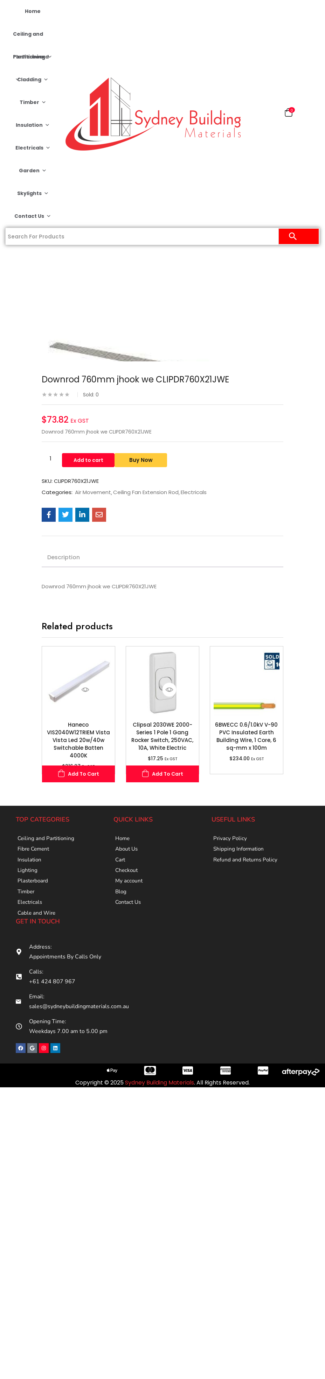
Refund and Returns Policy (246, 866)
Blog (121, 906)
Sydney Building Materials (159, 1104)
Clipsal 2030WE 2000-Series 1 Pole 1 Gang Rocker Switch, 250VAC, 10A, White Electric (162, 736)
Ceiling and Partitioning (32, 38)
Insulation (33, 125)
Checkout (127, 879)
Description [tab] (63, 557)
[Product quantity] (50, 458)
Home (33, 11)
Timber (33, 102)
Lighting (28, 879)
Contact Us (32, 216)
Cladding (32, 79)
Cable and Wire (37, 933)
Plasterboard (31, 60)
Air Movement (93, 492)
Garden (33, 170)
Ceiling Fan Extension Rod (146, 492)
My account (129, 893)
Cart (120, 866)
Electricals (32, 148)
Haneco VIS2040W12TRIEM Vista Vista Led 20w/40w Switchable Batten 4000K (78, 740)
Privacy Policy (230, 840)
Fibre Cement (35, 853)
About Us (127, 853)
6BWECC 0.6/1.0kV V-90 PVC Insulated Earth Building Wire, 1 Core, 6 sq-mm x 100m (246, 736)
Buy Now (143, 458)
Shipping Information (239, 853)
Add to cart (88, 458)
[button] (288, 114)
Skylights (33, 193)
